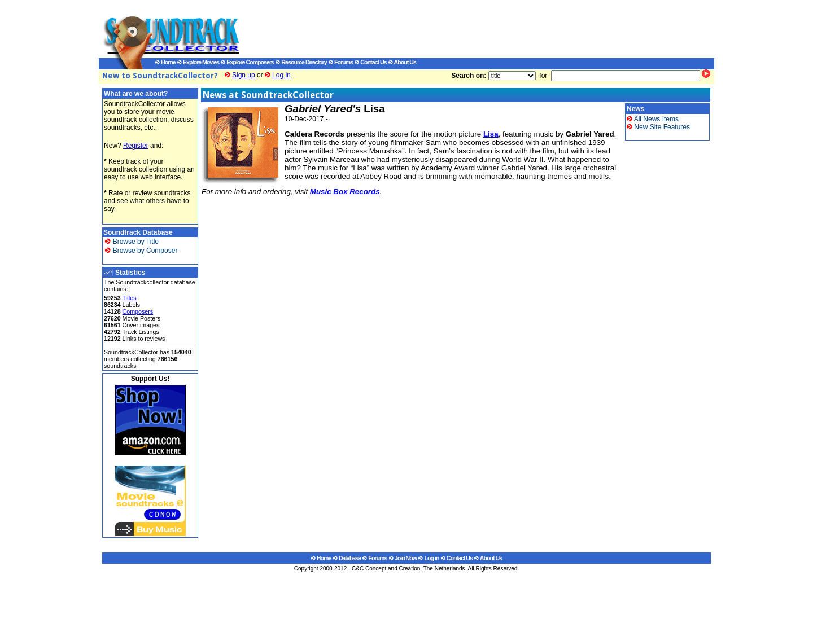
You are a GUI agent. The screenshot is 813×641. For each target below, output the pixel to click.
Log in (281, 75)
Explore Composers (247, 62)
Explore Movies (198, 62)
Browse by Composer (141, 250)
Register (135, 146)
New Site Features (658, 127)
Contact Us (370, 62)
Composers (138, 311)
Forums (341, 62)
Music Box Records (345, 191)
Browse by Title (132, 241)
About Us (402, 62)
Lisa (491, 134)
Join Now (403, 558)
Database (347, 558)
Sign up (243, 75)
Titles (129, 298)
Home (165, 62)
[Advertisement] (465, 28)
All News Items (653, 119)
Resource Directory (301, 62)
